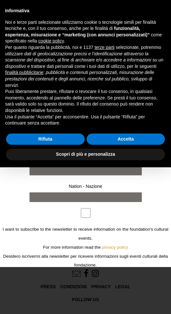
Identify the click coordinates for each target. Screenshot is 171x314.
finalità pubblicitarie (24, 72)
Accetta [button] (125, 139)
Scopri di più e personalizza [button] (85, 154)
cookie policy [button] (51, 40)
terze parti (105, 47)
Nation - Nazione (85, 186)
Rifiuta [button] (45, 139)
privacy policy (115, 247)
